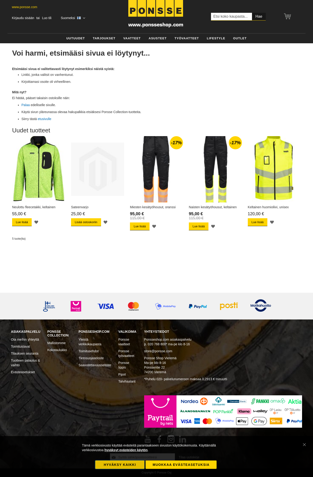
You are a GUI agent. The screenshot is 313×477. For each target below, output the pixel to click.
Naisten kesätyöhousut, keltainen (213, 207)
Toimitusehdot (88, 351)
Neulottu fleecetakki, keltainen (33, 207)
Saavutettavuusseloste (94, 365)
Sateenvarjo (79, 207)
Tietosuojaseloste (91, 358)
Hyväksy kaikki (120, 465)
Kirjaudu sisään (23, 18)
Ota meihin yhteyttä (25, 339)
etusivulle (44, 119)
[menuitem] (76, 39)
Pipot (122, 374)
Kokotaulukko (57, 350)
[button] (73, 18)
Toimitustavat (20, 346)
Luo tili (46, 18)
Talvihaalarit (127, 381)
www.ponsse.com (24, 7)
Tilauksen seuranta (24, 353)
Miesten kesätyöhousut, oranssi (153, 207)
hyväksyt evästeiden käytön (125, 450)
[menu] (156, 39)
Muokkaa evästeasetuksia (181, 465)
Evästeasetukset (23, 372)
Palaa (25, 105)
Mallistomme (56, 343)
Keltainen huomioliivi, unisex (268, 207)
